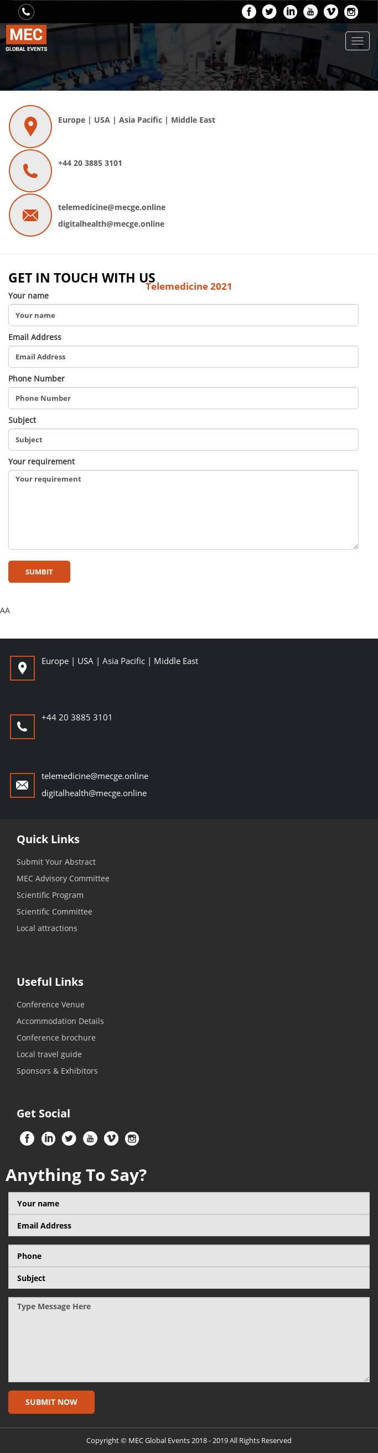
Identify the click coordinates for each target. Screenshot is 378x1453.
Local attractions (47, 928)
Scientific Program (50, 895)
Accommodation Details (60, 1021)
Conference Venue (51, 1004)
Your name (28, 295)
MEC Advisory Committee (63, 878)
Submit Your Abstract (56, 861)
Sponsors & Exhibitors (57, 1070)
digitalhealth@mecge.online (111, 223)
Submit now (51, 1402)
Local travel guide (49, 1054)
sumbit (39, 572)
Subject (22, 420)
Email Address (34, 337)
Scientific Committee (54, 911)
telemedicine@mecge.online (111, 207)
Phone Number (36, 378)
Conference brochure (56, 1037)
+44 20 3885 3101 (90, 163)
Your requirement (41, 461)
